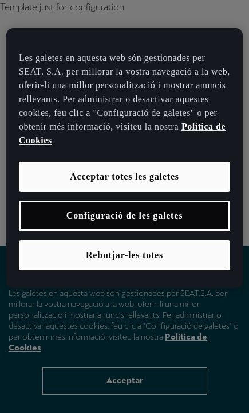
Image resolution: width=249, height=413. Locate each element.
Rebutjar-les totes (124, 255)
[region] (124, 158)
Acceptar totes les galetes (124, 176)
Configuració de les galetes (124, 215)
